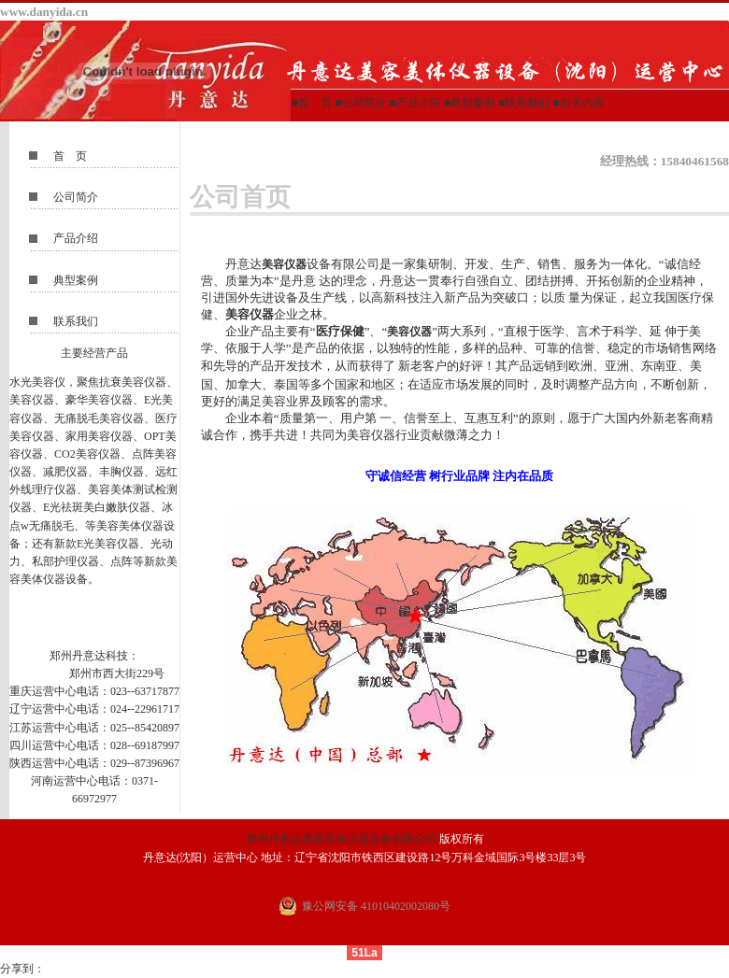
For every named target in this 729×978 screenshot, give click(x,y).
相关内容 (582, 102)
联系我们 (527, 102)
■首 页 (313, 102)
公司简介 (364, 102)
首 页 (70, 156)
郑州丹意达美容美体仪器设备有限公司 (341, 838)
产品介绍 (418, 102)
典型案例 (472, 102)
